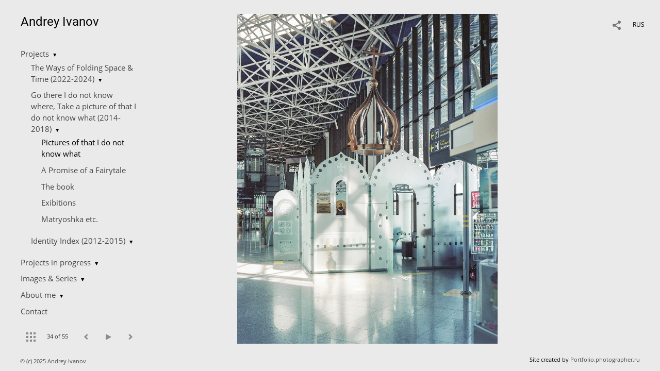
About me (38, 295)
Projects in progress (56, 262)
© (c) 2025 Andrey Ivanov (54, 361)
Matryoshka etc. (69, 219)
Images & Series (49, 278)
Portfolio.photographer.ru (605, 359)
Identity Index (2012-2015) (78, 240)
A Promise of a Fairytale (83, 170)
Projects (35, 53)
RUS (639, 24)
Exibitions (58, 202)
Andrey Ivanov (60, 21)
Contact (34, 311)
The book (57, 186)
